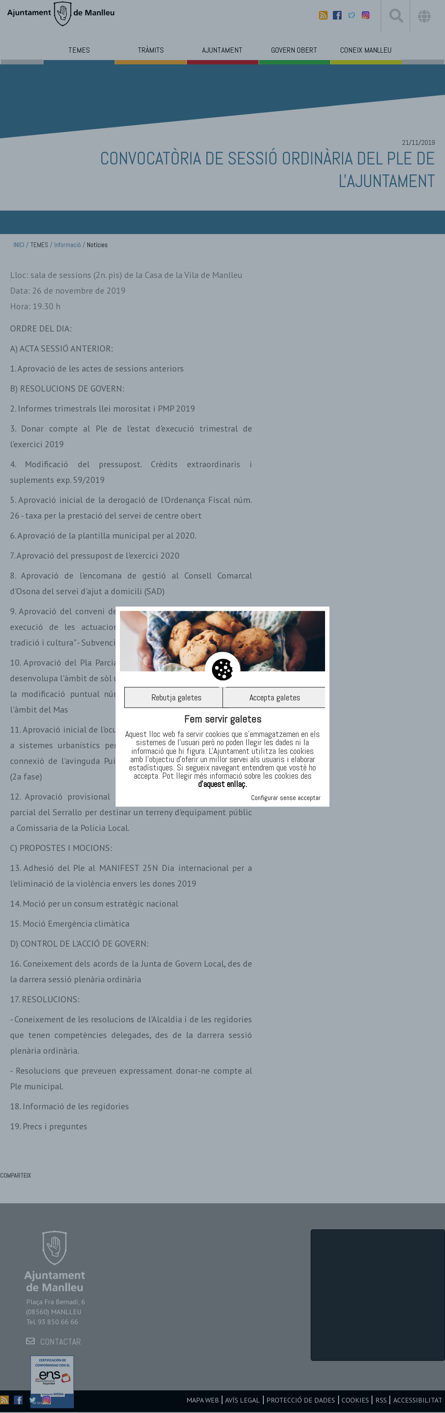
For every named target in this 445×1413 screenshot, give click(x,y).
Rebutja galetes (176, 697)
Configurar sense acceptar (286, 797)
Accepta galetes (274, 697)
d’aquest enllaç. (222, 784)
